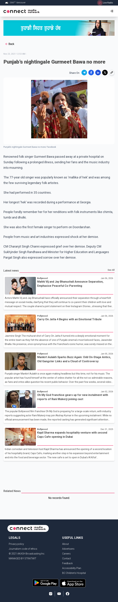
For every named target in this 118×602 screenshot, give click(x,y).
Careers (66, 553)
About (65, 544)
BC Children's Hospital (74, 573)
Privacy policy (16, 544)
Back (9, 44)
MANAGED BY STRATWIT (22, 558)
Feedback (67, 563)
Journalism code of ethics (23, 548)
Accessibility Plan (71, 568)
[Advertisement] (59, 473)
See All (111, 270)
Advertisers (68, 548)
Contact (66, 558)
